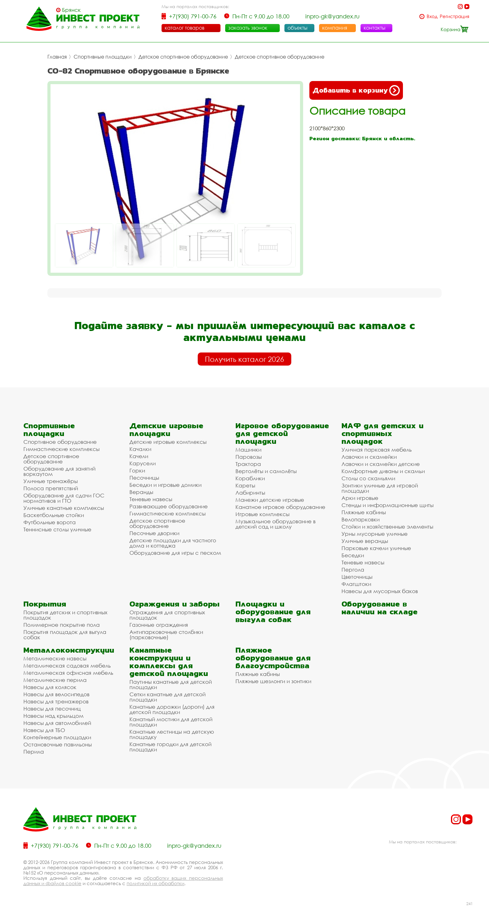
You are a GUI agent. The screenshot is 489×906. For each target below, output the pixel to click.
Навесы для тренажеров (56, 701)
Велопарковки (360, 519)
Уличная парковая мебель (376, 449)
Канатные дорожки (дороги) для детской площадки (172, 709)
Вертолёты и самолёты (266, 471)
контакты (374, 28)
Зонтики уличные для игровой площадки (379, 488)
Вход (432, 16)
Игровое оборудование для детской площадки (282, 433)
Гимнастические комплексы (61, 449)
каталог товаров (184, 28)
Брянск (71, 10)
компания (334, 28)
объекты (297, 28)
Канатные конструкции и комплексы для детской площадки (168, 661)
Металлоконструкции (68, 650)
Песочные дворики (154, 533)
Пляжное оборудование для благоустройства (273, 657)
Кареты (245, 485)
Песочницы (144, 477)
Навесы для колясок (49, 687)
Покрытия (44, 604)
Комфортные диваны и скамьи (383, 471)
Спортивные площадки (103, 57)
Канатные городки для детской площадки (170, 746)
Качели (138, 456)
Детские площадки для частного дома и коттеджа (172, 543)
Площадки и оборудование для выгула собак (273, 611)
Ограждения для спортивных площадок (167, 615)
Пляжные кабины (363, 512)
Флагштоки (356, 584)
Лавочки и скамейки (369, 456)
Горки (137, 470)
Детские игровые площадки (166, 429)
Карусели (142, 463)
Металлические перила (55, 680)
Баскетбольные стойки (53, 515)
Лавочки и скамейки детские (380, 464)
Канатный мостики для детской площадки (170, 722)
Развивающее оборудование (168, 506)
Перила (33, 751)
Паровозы (248, 456)
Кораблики (250, 478)
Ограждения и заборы (174, 604)
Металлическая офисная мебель (68, 672)
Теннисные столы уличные (57, 529)
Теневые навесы (150, 499)
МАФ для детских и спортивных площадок (382, 433)
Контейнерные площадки (57, 737)
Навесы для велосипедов (56, 694)
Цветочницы (356, 576)
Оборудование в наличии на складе (379, 608)
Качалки (140, 449)
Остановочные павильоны (57, 744)
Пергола (352, 569)
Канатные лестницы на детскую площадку (171, 734)
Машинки (248, 449)
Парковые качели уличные (376, 548)
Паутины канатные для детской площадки (170, 684)
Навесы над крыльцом (53, 715)
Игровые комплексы (262, 514)
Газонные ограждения (158, 624)
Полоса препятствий (50, 488)
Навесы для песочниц (52, 708)
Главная (57, 57)
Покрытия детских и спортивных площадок (65, 615)
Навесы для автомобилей (57, 723)
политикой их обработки (155, 883)
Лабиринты (250, 492)
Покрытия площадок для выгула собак (64, 634)
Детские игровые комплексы (167, 441)
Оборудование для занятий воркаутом (59, 471)
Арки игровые (359, 498)
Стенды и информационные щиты (387, 505)
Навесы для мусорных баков (379, 591)
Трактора (248, 464)
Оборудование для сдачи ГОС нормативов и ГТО (63, 498)
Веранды (141, 492)
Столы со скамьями (368, 478)
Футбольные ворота (49, 522)
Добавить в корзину (356, 90)
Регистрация (454, 16)
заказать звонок (247, 28)
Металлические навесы (54, 658)
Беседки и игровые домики (165, 484)
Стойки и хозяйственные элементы (387, 526)
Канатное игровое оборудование (280, 507)
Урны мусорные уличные (374, 533)
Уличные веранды (364, 541)
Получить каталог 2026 (244, 359)
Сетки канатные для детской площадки (167, 697)
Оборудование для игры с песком (175, 552)
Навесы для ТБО (44, 730)
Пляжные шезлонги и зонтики (273, 681)
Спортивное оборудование (60, 441)
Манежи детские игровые (269, 499)
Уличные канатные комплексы (63, 508)
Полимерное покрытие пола (61, 624)
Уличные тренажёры (50, 481)
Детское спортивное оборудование (183, 57)
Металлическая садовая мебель (67, 665)
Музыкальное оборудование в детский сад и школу (275, 524)
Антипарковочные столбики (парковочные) (166, 634)
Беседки (352, 555)
